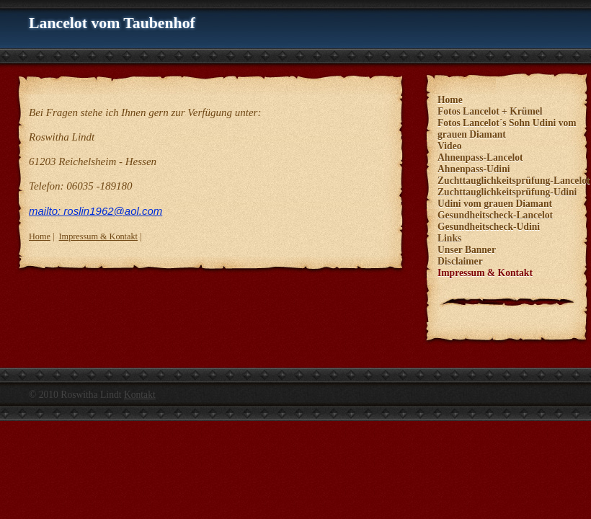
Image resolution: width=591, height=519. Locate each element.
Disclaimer (460, 261)
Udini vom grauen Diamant (494, 203)
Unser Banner (466, 249)
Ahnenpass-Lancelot (480, 157)
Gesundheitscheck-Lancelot (495, 215)
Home (39, 236)
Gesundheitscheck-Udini (488, 226)
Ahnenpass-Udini (473, 169)
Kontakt (140, 394)
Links (449, 238)
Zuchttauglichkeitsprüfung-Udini (507, 192)
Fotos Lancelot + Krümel (490, 111)
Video (449, 146)
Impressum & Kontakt (98, 236)
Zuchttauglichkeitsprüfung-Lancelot (513, 180)
